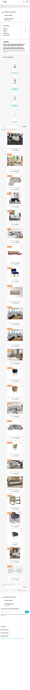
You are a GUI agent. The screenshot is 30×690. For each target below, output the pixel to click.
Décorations (6, 33)
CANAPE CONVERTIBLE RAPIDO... (15, 301)
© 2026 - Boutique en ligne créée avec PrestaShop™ (12, 638)
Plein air (5, 32)
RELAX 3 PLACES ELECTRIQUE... (15, 322)
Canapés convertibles (15, 89)
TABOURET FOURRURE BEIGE (15, 454)
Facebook (2, 620)
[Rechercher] (15, 6)
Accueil (6, 26)
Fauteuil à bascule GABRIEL (15, 525)
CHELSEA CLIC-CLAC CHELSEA (15, 223)
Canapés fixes (15, 73)
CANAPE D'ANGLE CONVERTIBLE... (15, 187)
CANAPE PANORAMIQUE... (15, 240)
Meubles (5, 30)
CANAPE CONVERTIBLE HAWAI (15, 472)
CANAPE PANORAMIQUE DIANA (15, 362)
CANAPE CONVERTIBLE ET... (15, 560)
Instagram (5, 620)
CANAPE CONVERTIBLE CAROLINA (15, 436)
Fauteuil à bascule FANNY (15, 507)
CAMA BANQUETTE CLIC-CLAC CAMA (15, 205)
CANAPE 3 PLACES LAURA (15, 578)
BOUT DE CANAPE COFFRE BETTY (15, 379)
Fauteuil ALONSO (15, 542)
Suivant (25, 587)
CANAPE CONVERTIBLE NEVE (15, 489)
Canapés (5, 28)
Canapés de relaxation (15, 106)
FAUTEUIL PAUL (15, 279)
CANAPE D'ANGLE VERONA (15, 262)
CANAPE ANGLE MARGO (15, 170)
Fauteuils (14, 122)
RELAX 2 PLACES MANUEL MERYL (15, 344)
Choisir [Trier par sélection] (10, 126)
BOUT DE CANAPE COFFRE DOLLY (15, 397)
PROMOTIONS (6, 35)
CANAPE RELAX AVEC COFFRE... (15, 148)
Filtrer (24, 126)
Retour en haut (22, 590)
